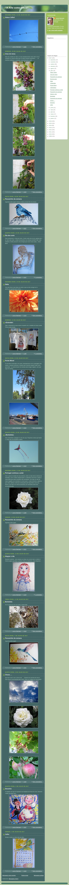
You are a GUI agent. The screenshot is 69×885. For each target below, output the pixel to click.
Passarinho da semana (13, 199)
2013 (50, 127)
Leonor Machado (60, 18)
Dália (7, 284)
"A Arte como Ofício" (16, 7)
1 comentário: (38, 277)
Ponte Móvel (9, 360)
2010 (50, 134)
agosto (52, 68)
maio (51, 109)
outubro (52, 64)
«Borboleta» (9, 435)
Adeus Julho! (10, 17)
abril (51, 112)
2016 (50, 121)
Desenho (8, 789)
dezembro (53, 60)
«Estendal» (9, 322)
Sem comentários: (37, 46)
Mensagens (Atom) (13, 878)
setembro (53, 66)
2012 (50, 129)
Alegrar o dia (9, 556)
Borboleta (8, 602)
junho (52, 107)
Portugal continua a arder (14, 473)
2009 (50, 136)
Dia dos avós (10, 235)
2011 (50, 132)
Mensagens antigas (39, 875)
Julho (7, 834)
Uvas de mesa (10, 54)
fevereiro (52, 116)
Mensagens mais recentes (9, 875)
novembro (53, 62)
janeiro (52, 118)
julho (51, 70)
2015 (50, 123)
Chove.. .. (8, 675)
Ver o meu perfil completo (56, 30)
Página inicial (24, 875)
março (52, 114)
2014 (50, 125)
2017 (50, 58)
